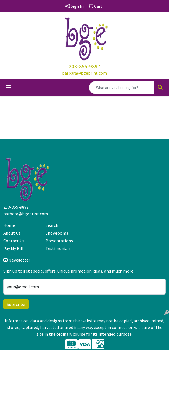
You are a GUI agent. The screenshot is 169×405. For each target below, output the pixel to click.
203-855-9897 (84, 66)
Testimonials (58, 248)
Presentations (59, 240)
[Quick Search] (122, 87)
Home (9, 225)
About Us (11, 233)
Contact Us (13, 240)
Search (52, 225)
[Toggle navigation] (8, 87)
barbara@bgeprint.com (84, 73)
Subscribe (16, 304)
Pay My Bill (13, 248)
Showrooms (57, 233)
